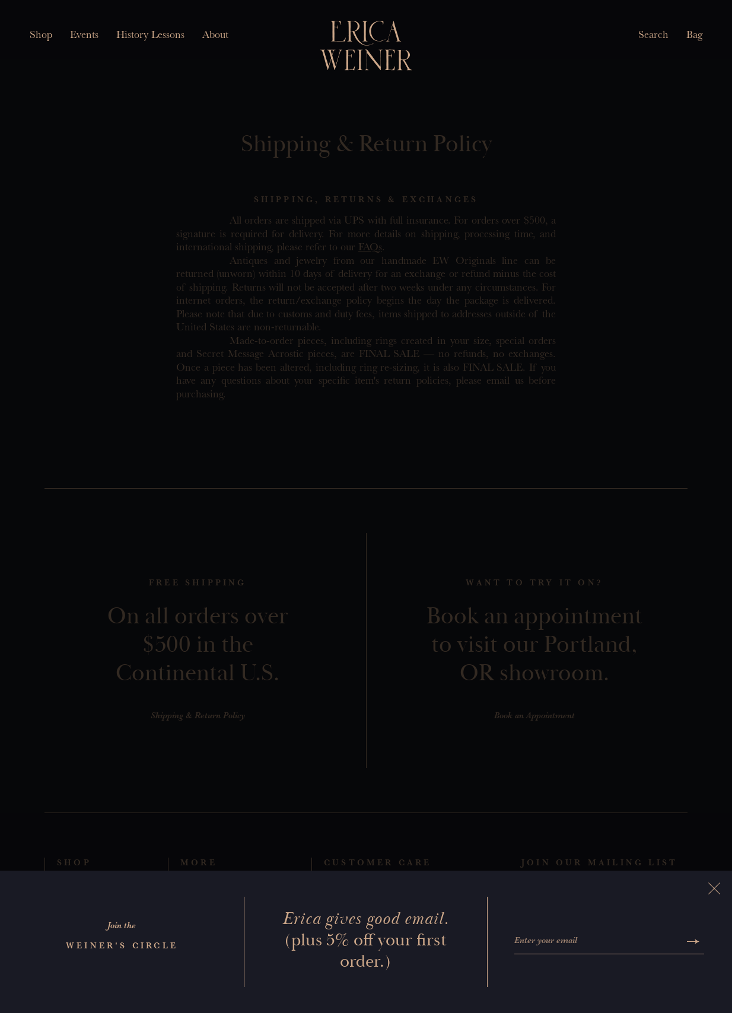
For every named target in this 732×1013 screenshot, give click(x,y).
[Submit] (693, 941)
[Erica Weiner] (366, 46)
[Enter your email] (598, 941)
